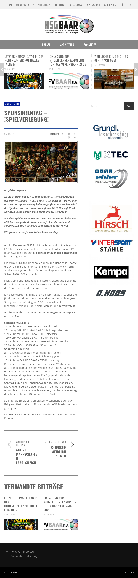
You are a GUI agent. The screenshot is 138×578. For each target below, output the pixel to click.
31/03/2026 (54, 69)
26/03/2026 (99, 65)
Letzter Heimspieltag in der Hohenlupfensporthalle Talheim (24, 60)
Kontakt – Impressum (23, 551)
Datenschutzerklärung (24, 556)
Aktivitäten (12, 104)
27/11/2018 (9, 134)
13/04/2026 (9, 69)
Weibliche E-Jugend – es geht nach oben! (111, 58)
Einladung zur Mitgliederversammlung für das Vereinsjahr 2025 (67, 60)
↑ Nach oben (127, 572)
